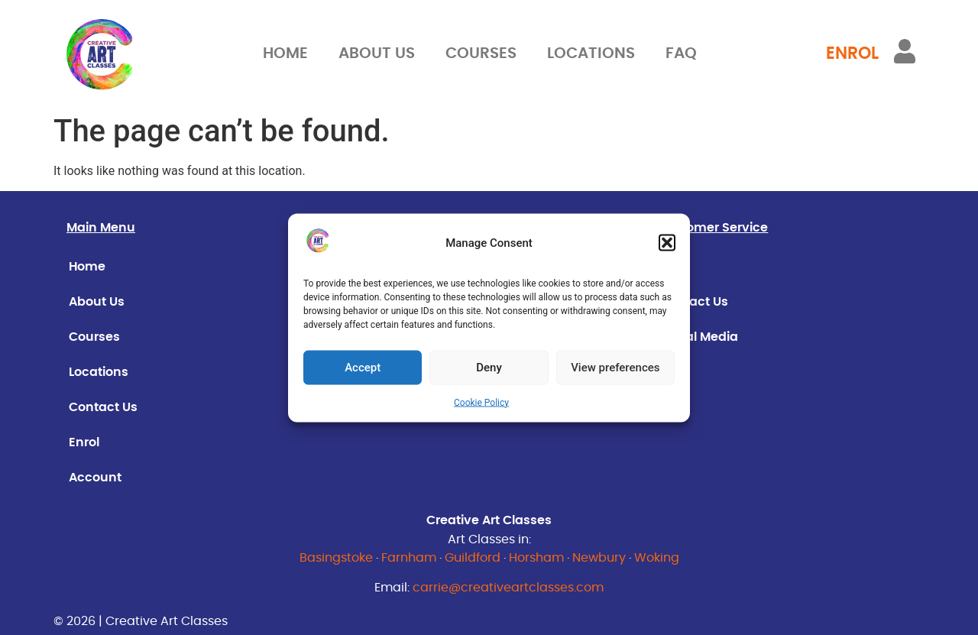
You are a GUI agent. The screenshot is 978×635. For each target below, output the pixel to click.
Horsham (536, 558)
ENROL (852, 53)
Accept (363, 367)
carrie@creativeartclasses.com (508, 588)
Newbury (599, 558)
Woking (656, 558)
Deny (489, 367)
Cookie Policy (481, 402)
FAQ (681, 53)
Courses (481, 53)
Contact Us (103, 407)
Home (285, 53)
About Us (376, 53)
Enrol (84, 442)
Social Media (698, 337)
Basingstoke (336, 558)
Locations (591, 53)
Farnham (408, 558)
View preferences (615, 367)
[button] (667, 243)
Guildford (472, 558)
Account (95, 477)
